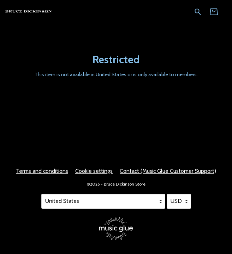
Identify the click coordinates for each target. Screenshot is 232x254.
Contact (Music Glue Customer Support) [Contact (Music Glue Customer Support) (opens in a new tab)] (168, 171)
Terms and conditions (42, 171)
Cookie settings (94, 171)
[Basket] (214, 11)
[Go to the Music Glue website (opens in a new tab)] (116, 228)
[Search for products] (198, 11)
